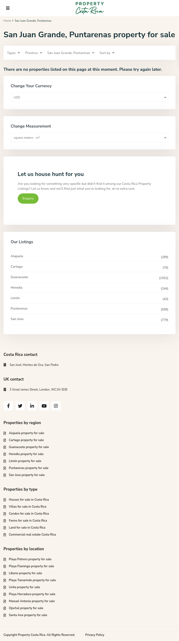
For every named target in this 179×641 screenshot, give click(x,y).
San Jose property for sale (27, 475)
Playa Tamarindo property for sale (32, 580)
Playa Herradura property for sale (32, 594)
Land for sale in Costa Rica (27, 528)
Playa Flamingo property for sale (31, 566)
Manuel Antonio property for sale (32, 601)
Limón (15, 298)
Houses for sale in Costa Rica (29, 500)
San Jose (17, 319)
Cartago (17, 266)
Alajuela (17, 256)
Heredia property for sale (26, 454)
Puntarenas (19, 308)
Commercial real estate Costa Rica (32, 535)
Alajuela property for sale (26, 433)
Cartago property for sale (26, 440)
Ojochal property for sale (26, 608)
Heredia (16, 287)
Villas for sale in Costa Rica (27, 507)
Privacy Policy (94, 635)
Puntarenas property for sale (29, 468)
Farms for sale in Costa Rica (28, 521)
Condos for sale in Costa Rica (29, 514)
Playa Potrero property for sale (30, 559)
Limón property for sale (25, 461)
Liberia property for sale (25, 573)
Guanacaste (19, 277)
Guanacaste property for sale (29, 447)
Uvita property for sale (24, 587)
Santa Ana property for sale (28, 615)
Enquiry (28, 198)
